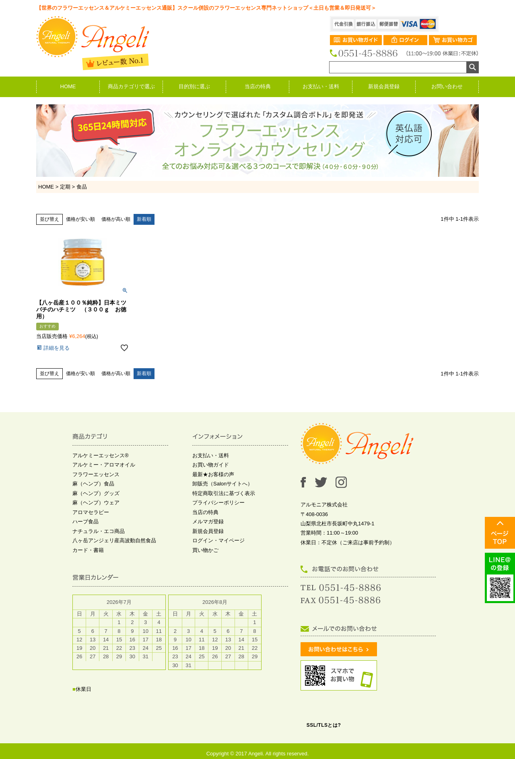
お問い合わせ (447, 86)
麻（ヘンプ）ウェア (95, 503)
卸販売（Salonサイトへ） (222, 484)
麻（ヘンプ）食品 (93, 484)
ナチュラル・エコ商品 (98, 531)
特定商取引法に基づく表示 (223, 493)
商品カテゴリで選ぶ (131, 86)
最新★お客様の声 (213, 474)
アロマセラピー (90, 512)
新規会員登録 (384, 86)
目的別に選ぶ (194, 86)
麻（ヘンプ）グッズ (95, 493)
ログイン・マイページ (218, 540)
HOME (68, 86)
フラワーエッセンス (95, 474)
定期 (65, 187)
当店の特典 (258, 86)
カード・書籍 (88, 550)
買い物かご (205, 550)
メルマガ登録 (208, 521)
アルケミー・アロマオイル (103, 465)
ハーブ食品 (85, 521)
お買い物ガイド (210, 465)
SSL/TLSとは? (324, 725)
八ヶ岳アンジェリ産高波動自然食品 (114, 540)
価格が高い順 (115, 219)
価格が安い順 (80, 219)
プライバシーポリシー (218, 503)
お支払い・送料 (321, 86)
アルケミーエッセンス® (100, 455)
